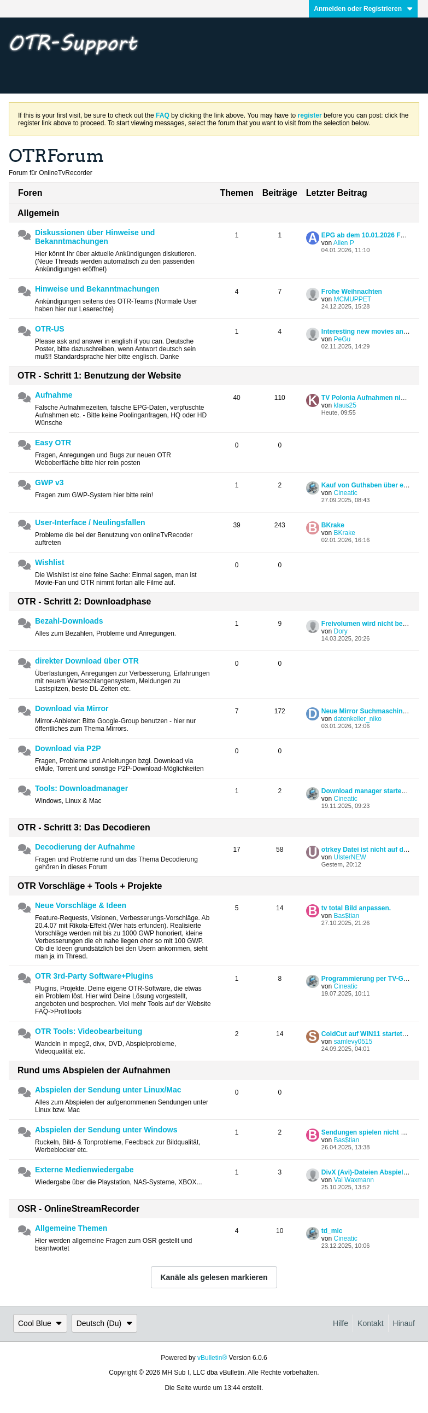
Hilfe (340, 1323)
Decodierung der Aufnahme (85, 846)
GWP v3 (49, 482)
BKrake (332, 525)
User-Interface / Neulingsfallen (90, 522)
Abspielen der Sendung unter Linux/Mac (108, 1089)
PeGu (341, 339)
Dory (340, 631)
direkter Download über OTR (87, 660)
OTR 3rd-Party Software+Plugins (94, 976)
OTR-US (50, 328)
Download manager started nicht (372, 791)
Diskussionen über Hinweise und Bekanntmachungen (95, 237)
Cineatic (345, 493)
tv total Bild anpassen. (356, 908)
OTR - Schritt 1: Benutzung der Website (99, 375)
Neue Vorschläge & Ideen (80, 905)
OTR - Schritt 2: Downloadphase (84, 601)
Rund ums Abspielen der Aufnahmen (94, 1070)
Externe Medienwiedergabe (84, 1169)
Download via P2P (68, 748)
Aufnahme (53, 395)
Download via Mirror (72, 708)
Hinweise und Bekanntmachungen (97, 288)
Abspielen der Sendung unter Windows (106, 1129)
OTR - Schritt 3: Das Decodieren (83, 827)
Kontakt (370, 1323)
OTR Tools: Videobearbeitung (88, 1031)
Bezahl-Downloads (69, 621)
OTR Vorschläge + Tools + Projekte (89, 886)
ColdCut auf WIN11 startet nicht (370, 1034)
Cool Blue (40, 1323)
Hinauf (404, 1323)
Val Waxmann (353, 1180)
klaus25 (344, 405)
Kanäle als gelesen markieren (213, 1277)
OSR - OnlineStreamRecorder (78, 1208)
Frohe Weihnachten (351, 291)
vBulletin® (212, 1358)
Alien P (343, 243)
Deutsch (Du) (104, 1323)
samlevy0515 (352, 1041)
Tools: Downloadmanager (81, 788)
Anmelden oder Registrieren (363, 9)
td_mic (332, 1231)
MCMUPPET (352, 299)
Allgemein (38, 213)
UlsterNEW (349, 857)
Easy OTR (53, 442)
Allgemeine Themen (71, 1228)
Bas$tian (346, 916)
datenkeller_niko (357, 719)
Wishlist (50, 562)
